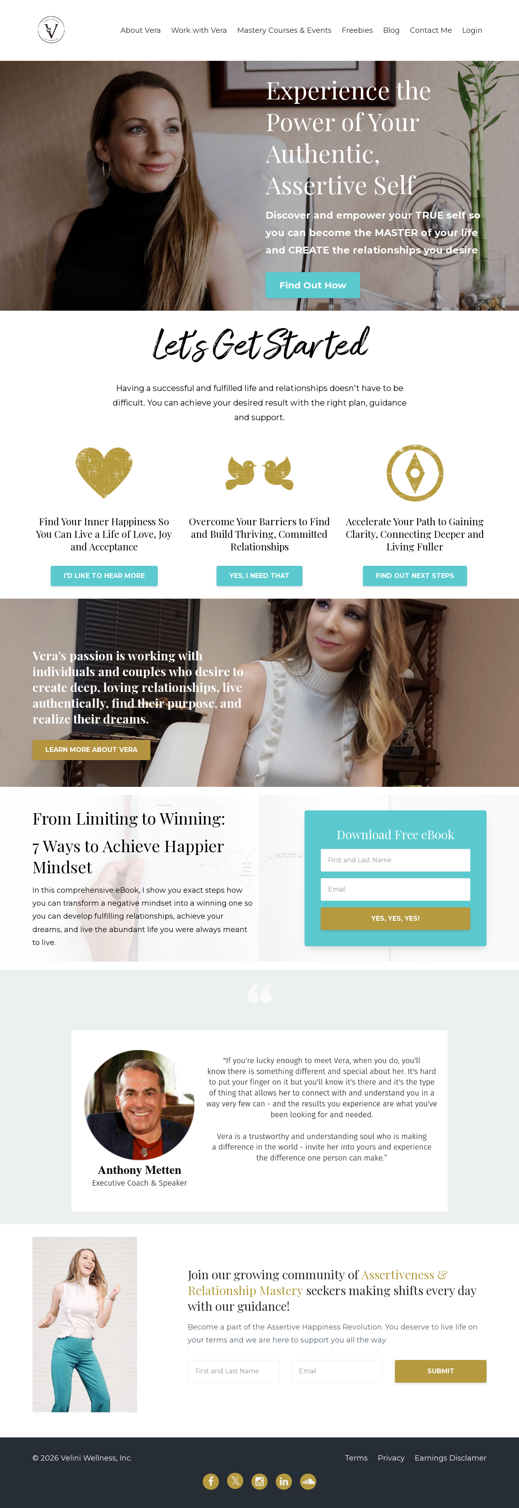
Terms (356, 1458)
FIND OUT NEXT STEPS (415, 576)
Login (472, 30)
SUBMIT (441, 1371)
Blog (391, 30)
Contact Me (431, 30)
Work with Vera (199, 30)
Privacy (391, 1458)
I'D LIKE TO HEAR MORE (104, 576)
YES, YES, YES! (395, 918)
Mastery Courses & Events (284, 30)
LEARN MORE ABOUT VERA (91, 750)
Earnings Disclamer (451, 1458)
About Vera (140, 30)
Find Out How (312, 285)
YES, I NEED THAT (259, 576)
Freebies (357, 30)
